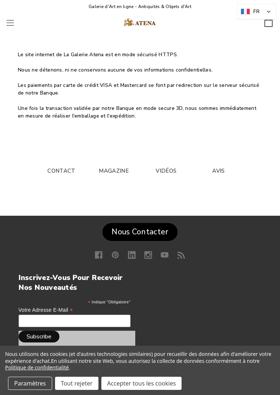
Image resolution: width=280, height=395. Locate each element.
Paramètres (30, 383)
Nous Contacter (140, 232)
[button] (139, 230)
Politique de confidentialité (37, 367)
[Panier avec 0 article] (268, 20)
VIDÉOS (166, 171)
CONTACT (61, 171)
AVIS (218, 171)
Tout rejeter (77, 383)
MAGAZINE (113, 171)
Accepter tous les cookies (141, 383)
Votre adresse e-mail (46, 310)
